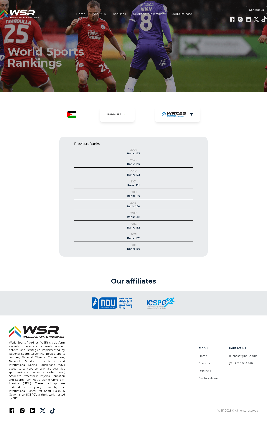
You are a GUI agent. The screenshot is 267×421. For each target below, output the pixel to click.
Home (203, 356)
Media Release (208, 378)
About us (204, 363)
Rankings (205, 371)
